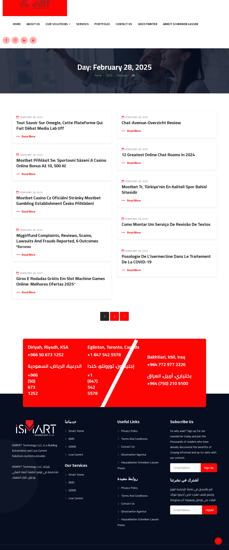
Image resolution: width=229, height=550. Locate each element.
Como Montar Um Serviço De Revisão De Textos (166, 224)
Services (82, 24)
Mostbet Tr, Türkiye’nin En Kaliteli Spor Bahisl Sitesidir (164, 189)
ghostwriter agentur (133, 454)
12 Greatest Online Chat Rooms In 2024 (158, 155)
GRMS (72, 446)
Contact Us (124, 24)
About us (33, 24)
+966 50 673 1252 (46, 354)
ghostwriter (147, 24)
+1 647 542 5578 (104, 354)
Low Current (76, 454)
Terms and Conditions (134, 438)
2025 (109, 75)
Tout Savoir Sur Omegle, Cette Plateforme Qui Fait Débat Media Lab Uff (59, 125)
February (122, 75)
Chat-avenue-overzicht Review (151, 123)
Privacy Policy (129, 431)
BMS (71, 438)
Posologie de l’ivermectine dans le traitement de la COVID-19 (166, 259)
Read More (28, 136)
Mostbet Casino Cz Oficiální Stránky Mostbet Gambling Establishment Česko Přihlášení (58, 200)
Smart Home (76, 431)
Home (17, 24)
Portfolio (102, 24)
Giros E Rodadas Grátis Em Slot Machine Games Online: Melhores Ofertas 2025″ (60, 281)
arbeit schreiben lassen (180, 24)
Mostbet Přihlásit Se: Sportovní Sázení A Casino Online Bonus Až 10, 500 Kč (61, 163)
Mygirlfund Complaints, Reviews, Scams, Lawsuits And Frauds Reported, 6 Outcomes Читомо (57, 240)
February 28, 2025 (31, 117)
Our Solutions (57, 24)
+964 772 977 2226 (166, 364)
